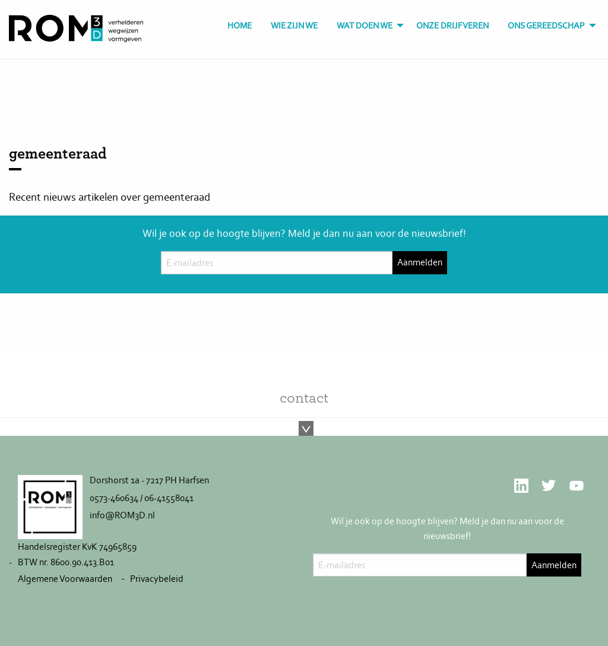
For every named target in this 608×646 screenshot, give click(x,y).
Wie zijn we (294, 25)
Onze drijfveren (452, 25)
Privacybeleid (156, 578)
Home (239, 25)
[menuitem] (239, 26)
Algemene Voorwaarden (65, 578)
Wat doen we (364, 25)
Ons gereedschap (546, 25)
